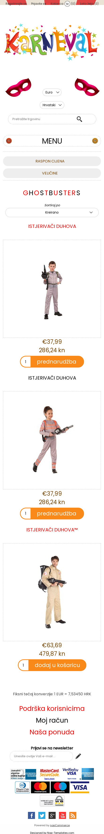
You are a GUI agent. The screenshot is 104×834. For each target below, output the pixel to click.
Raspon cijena (50, 161)
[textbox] (41, 119)
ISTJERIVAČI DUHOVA (52, 226)
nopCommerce (60, 825)
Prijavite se (38, 4)
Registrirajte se (16, 4)
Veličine (50, 173)
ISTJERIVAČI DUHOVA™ (52, 529)
